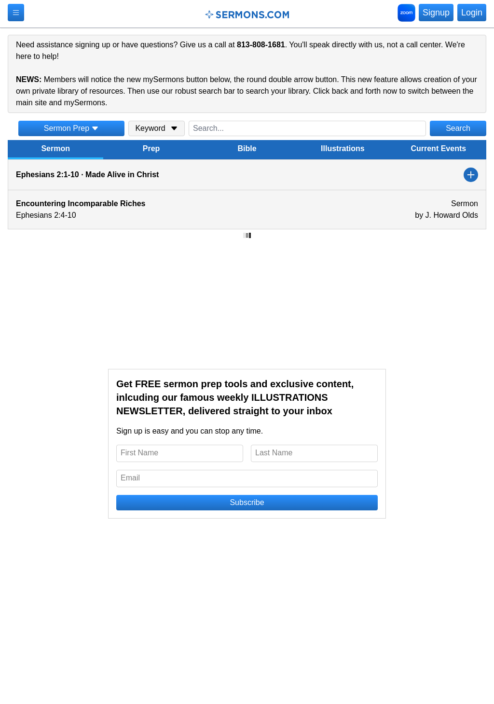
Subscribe (247, 502)
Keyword (156, 128)
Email (130, 478)
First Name (139, 453)
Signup (436, 12)
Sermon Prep (71, 128)
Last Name (273, 453)
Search (458, 128)
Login (471, 12)
